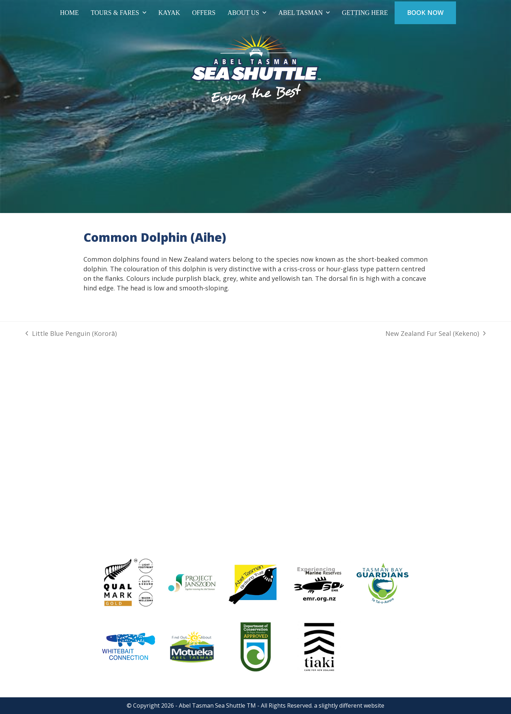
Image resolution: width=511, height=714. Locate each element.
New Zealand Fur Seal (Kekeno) (435, 333)
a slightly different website (349, 705)
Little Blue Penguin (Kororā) (71, 333)
